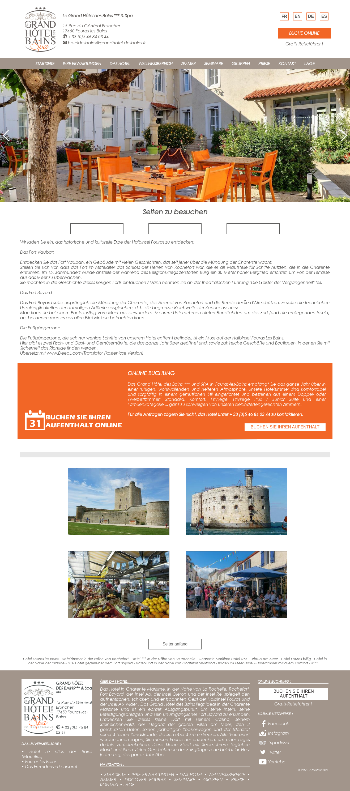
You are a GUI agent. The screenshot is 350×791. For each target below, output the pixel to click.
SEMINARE (213, 63)
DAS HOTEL (120, 63)
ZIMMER (188, 63)
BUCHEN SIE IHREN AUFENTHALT (285, 427)
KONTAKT (287, 63)
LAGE (309, 63)
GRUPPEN (241, 63)
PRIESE (264, 63)
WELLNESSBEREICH (156, 63)
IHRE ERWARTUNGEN (82, 63)
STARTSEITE (45, 63)
